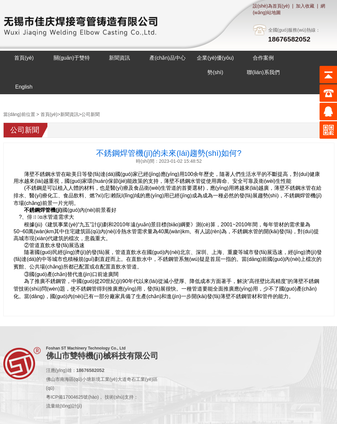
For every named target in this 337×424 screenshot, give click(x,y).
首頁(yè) (49, 114)
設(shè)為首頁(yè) (271, 6)
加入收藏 (305, 6)
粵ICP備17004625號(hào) (72, 397)
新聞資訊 (69, 114)
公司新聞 (90, 114)
